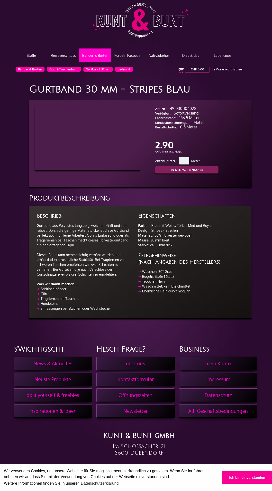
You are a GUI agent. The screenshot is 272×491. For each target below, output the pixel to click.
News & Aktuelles (53, 363)
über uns (135, 363)
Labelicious (223, 55)
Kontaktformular (136, 379)
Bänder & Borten (95, 55)
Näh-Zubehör (159, 55)
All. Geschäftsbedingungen (218, 411)
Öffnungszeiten (135, 395)
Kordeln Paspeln (127, 55)
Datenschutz (218, 395)
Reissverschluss (63, 55)
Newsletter (135, 411)
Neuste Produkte (53, 379)
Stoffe (31, 55)
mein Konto (218, 363)
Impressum (218, 379)
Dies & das (190, 55)
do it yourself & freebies (53, 395)
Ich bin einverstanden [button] (247, 478)
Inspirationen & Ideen (53, 411)
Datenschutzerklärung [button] (100, 483)
